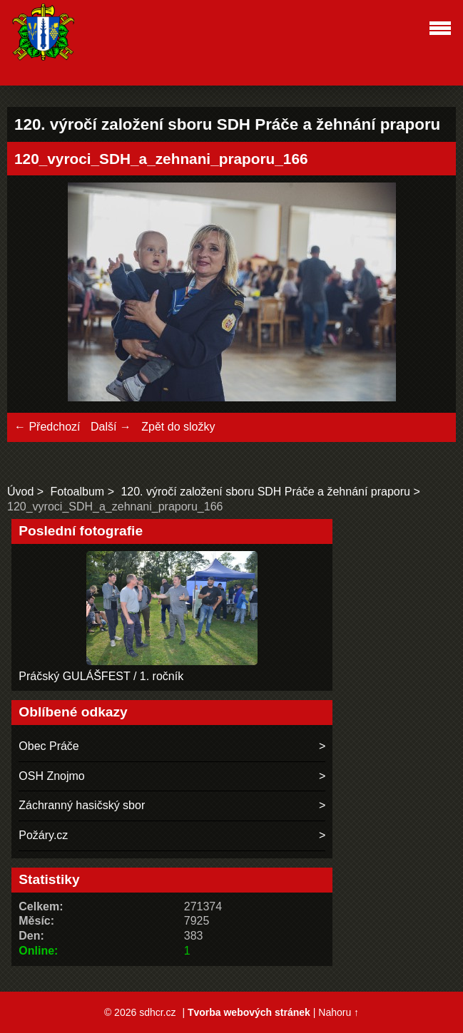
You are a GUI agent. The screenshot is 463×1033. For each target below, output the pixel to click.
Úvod (20, 491)
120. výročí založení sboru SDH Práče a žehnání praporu (265, 491)
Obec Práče (48, 746)
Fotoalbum (78, 491)
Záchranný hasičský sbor (82, 805)
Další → (111, 427)
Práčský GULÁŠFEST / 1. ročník (101, 676)
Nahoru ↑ (338, 1012)
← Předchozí (47, 427)
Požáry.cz (43, 835)
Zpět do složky (178, 427)
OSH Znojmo (51, 776)
